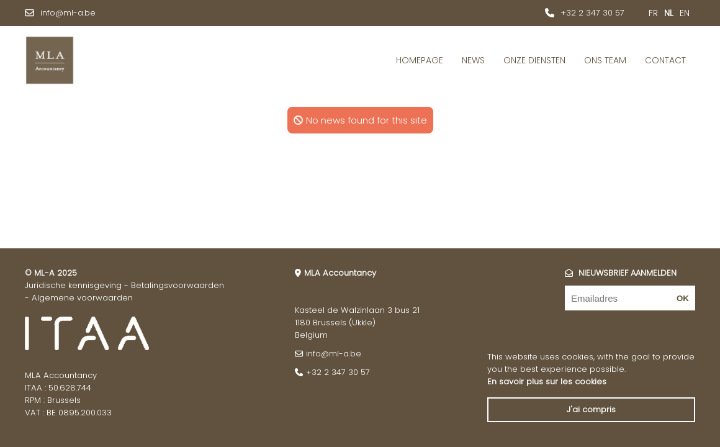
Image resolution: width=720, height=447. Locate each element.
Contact (665, 60)
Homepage (419, 60)
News (473, 60)
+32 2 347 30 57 (592, 13)
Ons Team (605, 60)
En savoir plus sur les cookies (546, 381)
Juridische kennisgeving (73, 285)
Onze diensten (534, 60)
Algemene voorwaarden (82, 298)
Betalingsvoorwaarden (177, 285)
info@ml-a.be (68, 13)
